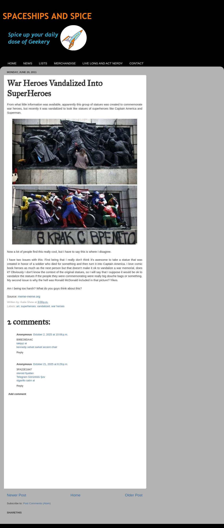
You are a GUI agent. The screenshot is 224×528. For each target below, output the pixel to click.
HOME (12, 63)
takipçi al (22, 343)
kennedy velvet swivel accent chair (37, 347)
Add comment (17, 394)
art (17, 306)
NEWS (27, 63)
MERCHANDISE (65, 63)
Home (75, 495)
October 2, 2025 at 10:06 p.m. (50, 334)
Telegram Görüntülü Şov (31, 376)
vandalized (43, 306)
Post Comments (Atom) (37, 503)
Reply (20, 352)
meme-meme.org (29, 296)
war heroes (57, 306)
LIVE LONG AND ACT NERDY (103, 63)
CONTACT (136, 63)
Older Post (133, 495)
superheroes (28, 306)
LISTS (43, 63)
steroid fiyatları (25, 373)
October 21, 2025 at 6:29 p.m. (50, 364)
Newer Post (16, 495)
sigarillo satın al (26, 380)
